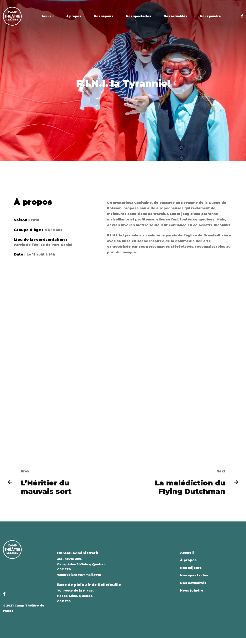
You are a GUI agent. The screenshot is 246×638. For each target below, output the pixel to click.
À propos (188, 560)
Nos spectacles (194, 575)
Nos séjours (191, 568)
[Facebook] (242, 16)
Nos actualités (193, 583)
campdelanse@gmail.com (79, 574)
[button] (18, 379)
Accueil (187, 553)
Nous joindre (191, 590)
